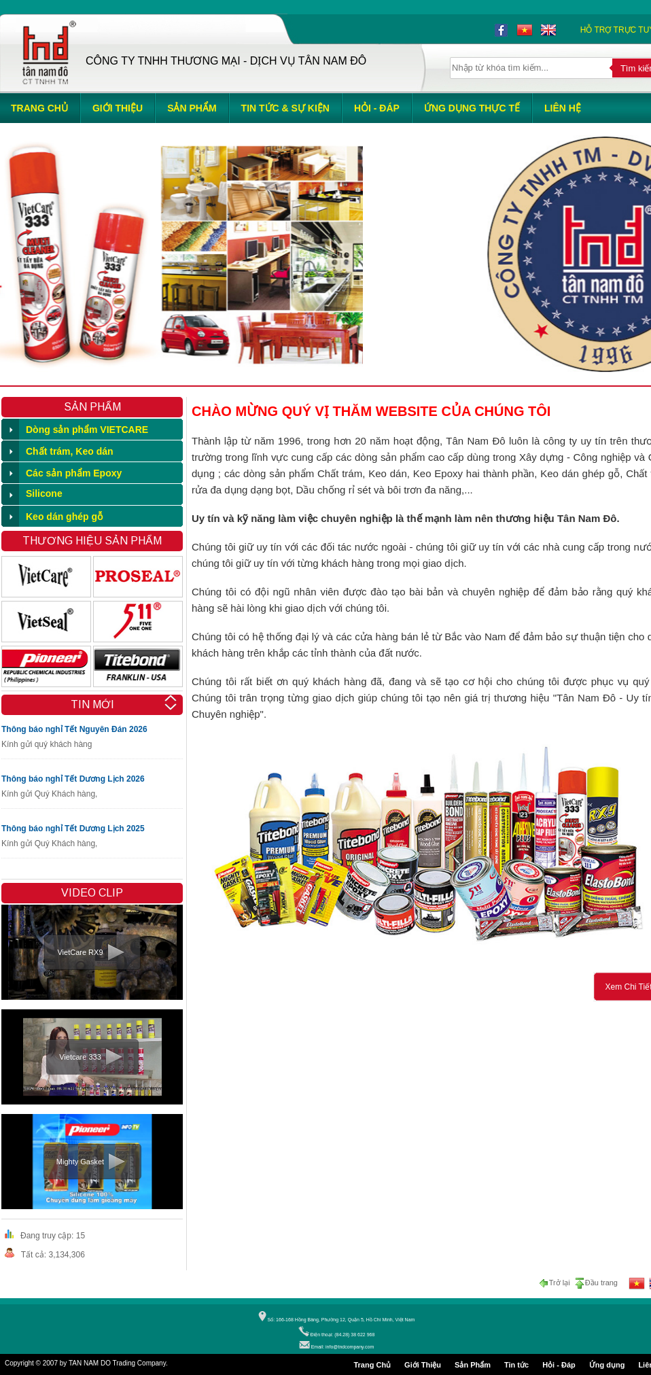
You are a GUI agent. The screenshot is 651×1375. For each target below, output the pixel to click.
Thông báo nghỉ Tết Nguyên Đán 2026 (74, 729)
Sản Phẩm (473, 1365)
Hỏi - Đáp (559, 1365)
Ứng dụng (607, 1365)
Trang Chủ (372, 1365)
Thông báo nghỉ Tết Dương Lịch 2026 (73, 779)
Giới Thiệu (422, 1365)
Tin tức (516, 1365)
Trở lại (556, 1283)
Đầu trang (596, 1283)
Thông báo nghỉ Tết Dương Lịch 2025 (73, 828)
